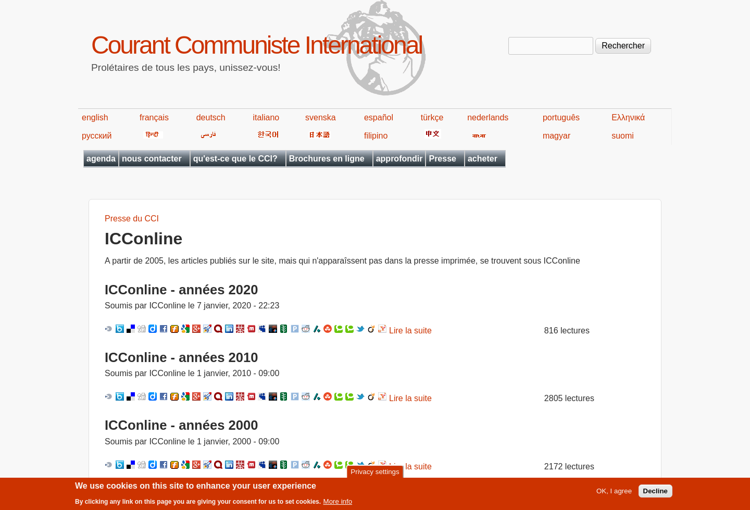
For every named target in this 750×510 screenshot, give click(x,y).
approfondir (399, 158)
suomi (622, 135)
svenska (320, 117)
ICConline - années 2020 (181, 289)
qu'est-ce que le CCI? (235, 158)
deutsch (211, 117)
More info (338, 503)
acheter (482, 158)
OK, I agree (614, 493)
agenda (101, 158)
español (378, 117)
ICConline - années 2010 (181, 357)
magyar (556, 135)
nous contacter (152, 158)
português (561, 117)
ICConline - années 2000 (181, 425)
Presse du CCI (132, 218)
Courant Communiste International (256, 45)
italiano (266, 117)
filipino (376, 135)
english (95, 117)
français (154, 117)
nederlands (487, 117)
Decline (655, 493)
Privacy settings (375, 474)
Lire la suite (410, 330)
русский (96, 135)
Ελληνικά (628, 117)
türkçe (432, 117)
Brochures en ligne (327, 158)
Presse (442, 158)
